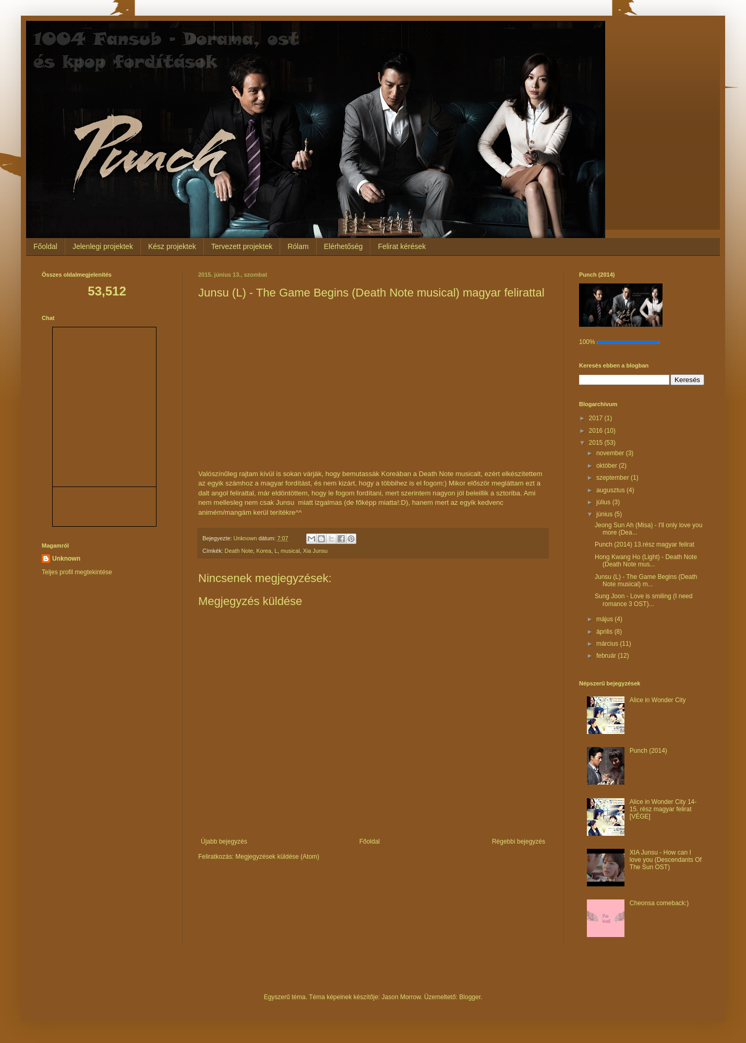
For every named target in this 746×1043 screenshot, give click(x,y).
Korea (263, 551)
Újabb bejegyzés (224, 841)
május (605, 619)
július (604, 502)
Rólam (297, 246)
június (605, 514)
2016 (597, 430)
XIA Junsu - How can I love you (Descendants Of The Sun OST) (666, 860)
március (608, 643)
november (611, 453)
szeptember (613, 477)
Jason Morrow (401, 997)
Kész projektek (172, 246)
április (605, 631)
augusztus (611, 490)
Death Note (239, 551)
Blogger (469, 997)
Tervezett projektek (242, 246)
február (607, 655)
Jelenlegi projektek (103, 246)
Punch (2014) (648, 750)
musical (290, 551)
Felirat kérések (402, 246)
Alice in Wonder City (658, 700)
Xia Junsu (315, 551)
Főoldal (45, 246)
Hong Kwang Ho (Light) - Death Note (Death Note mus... (646, 560)
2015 (597, 442)
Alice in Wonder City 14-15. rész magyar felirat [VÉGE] (663, 809)
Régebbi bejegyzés (518, 841)
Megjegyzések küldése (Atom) (277, 856)
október (607, 465)
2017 (597, 418)
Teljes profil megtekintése (77, 572)
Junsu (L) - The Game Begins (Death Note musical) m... (646, 580)
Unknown (66, 558)
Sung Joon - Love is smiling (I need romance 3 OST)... (643, 599)
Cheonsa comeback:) (659, 903)
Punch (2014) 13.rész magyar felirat (644, 544)
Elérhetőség (343, 246)
